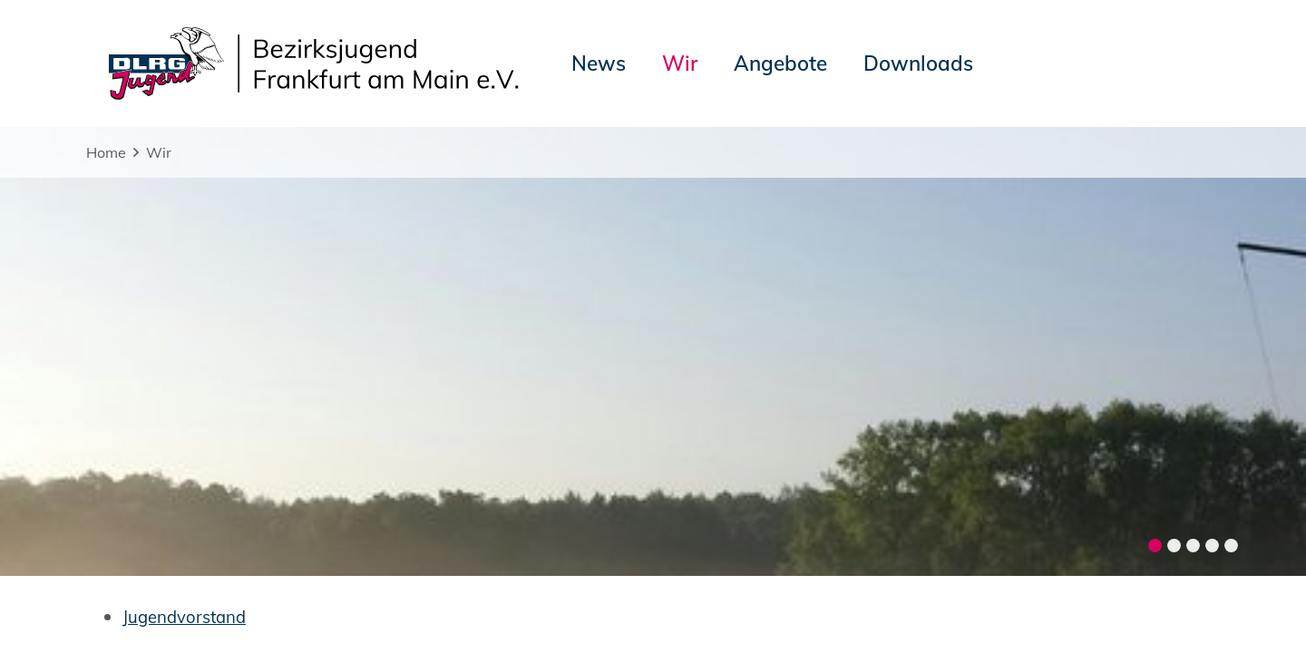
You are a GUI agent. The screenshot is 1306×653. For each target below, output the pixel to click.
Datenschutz (228, 593)
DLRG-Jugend (779, 593)
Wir (158, 152)
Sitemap (315, 593)
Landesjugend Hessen (918, 593)
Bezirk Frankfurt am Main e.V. (1111, 593)
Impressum (131, 593)
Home (106, 152)
